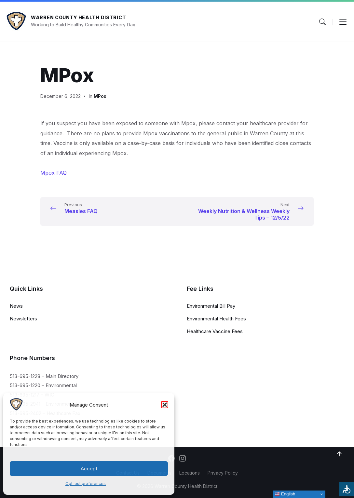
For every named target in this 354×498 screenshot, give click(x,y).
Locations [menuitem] (189, 473)
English (285, 494)
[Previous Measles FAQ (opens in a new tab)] (107, 208)
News (16, 306)
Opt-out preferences (85, 483)
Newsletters (23, 319)
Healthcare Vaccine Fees (215, 331)
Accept (89, 468)
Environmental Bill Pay (211, 306)
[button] (164, 404)
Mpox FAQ (53, 172)
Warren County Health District (78, 17)
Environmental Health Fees (216, 319)
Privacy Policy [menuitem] (223, 473)
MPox (100, 96)
